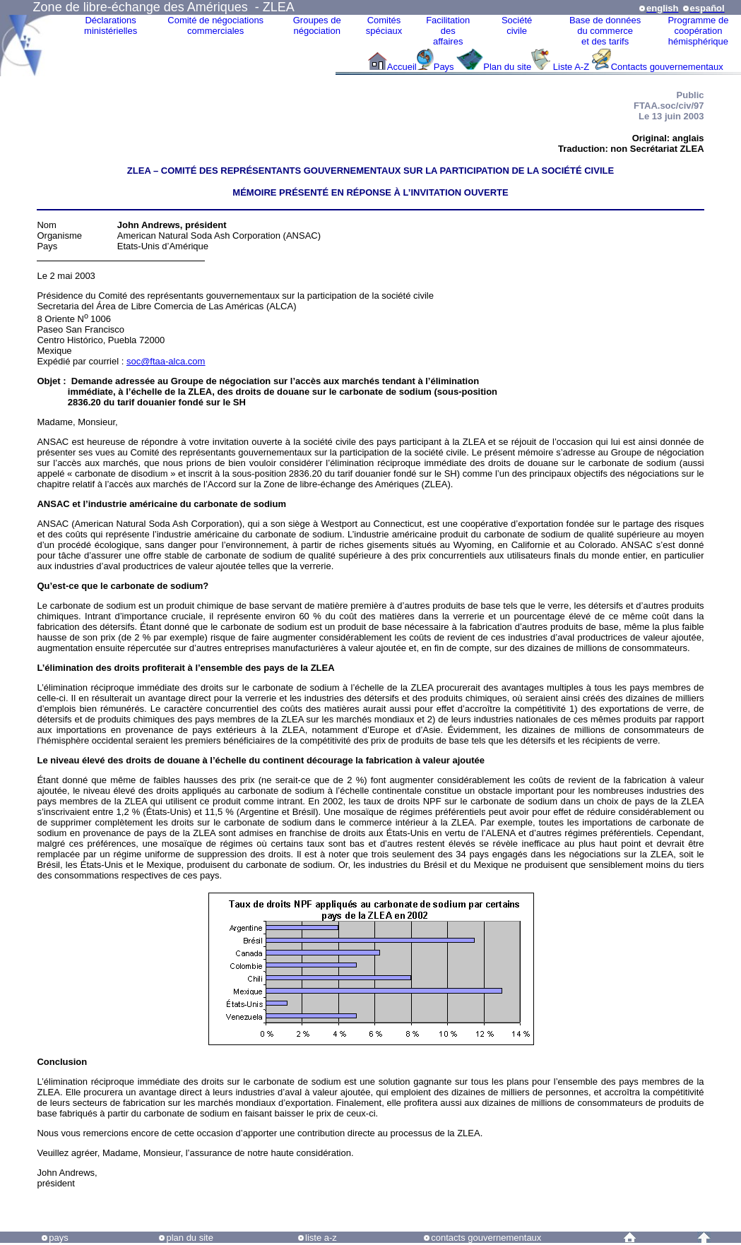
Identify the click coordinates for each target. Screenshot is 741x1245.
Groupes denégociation (317, 25)
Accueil (402, 66)
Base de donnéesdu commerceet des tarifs (605, 31)
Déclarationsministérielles (110, 25)
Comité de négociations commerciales (215, 25)
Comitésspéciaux (384, 25)
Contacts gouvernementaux (667, 66)
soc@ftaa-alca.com (165, 361)
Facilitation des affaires (448, 31)
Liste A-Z (571, 66)
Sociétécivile (517, 25)
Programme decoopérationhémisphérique (698, 31)
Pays (445, 66)
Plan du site (507, 66)
